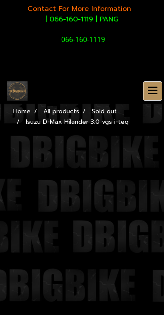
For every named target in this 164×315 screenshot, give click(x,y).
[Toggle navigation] (152, 91)
